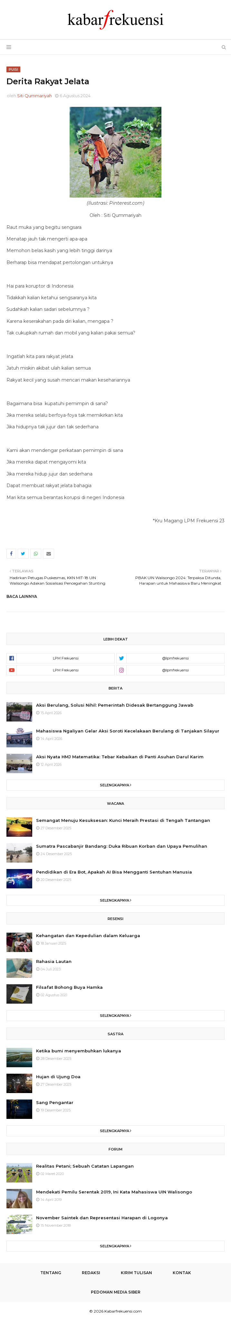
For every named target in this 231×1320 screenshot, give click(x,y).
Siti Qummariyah (34, 95)
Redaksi (91, 1272)
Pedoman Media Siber (115, 1292)
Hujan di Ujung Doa (58, 1076)
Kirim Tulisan (136, 1272)
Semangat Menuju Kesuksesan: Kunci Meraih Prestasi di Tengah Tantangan (123, 820)
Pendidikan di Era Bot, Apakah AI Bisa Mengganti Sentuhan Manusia (114, 872)
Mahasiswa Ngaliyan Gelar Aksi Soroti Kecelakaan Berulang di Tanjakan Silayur (127, 730)
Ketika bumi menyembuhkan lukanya (78, 1050)
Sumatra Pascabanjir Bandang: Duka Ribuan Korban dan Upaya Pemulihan (121, 846)
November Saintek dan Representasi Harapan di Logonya (102, 1217)
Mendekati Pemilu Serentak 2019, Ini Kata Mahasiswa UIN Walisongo (114, 1191)
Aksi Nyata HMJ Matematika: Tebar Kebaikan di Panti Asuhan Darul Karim (120, 756)
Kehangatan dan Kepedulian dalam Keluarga (88, 935)
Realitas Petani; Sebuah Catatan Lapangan (85, 1166)
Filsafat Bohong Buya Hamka (69, 987)
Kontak (182, 1272)
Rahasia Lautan (54, 961)
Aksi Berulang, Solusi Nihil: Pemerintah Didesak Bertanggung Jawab (114, 705)
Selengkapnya (114, 785)
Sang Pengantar (54, 1102)
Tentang (50, 1272)
